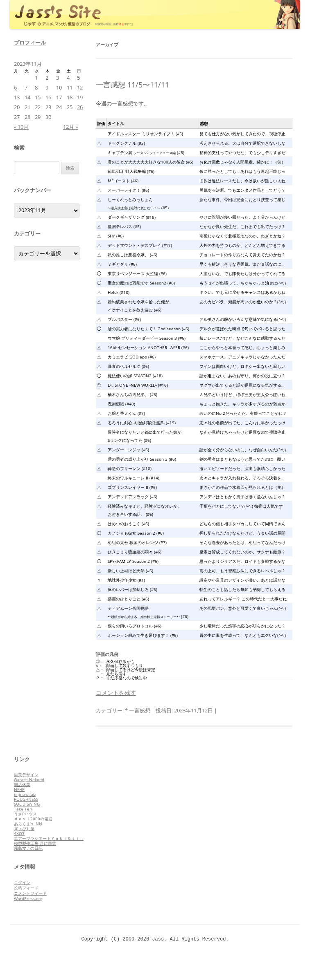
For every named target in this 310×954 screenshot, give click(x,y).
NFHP (19, 789)
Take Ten (23, 809)
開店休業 (22, 784)
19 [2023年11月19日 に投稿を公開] (80, 97)
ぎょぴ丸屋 (24, 828)
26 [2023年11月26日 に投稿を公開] (80, 107)
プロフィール (30, 42)
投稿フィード (26, 888)
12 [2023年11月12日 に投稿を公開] (80, 87)
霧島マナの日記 (28, 848)
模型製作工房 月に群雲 (35, 843)
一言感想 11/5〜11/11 (132, 85)
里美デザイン (26, 774)
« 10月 (21, 126)
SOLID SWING (27, 804)
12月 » (70, 126)
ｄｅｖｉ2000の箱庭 (33, 819)
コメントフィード (30, 893)
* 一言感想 (137, 710)
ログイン (22, 882)
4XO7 (19, 833)
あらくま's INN (28, 823)
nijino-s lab (25, 794)
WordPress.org (28, 898)
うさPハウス (25, 814)
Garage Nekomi (29, 779)
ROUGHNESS (26, 799)
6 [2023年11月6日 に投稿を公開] (15, 87)
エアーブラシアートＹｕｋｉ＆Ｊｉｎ (49, 838)
